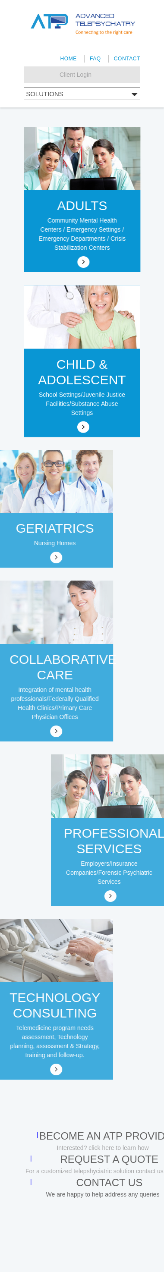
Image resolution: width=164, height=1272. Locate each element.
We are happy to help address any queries (103, 1194)
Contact (127, 59)
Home (68, 59)
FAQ (95, 59)
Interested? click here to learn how (102, 1147)
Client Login (75, 74)
